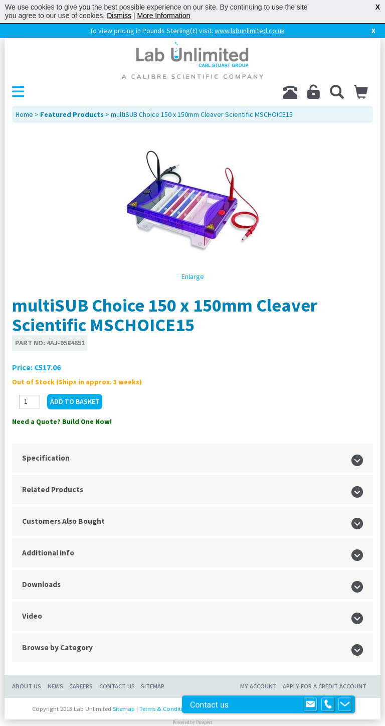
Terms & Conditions (165, 708)
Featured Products (72, 114)
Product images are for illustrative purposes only (275, 708)
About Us (26, 686)
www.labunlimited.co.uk (250, 30)
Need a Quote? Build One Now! (62, 421)
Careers (81, 686)
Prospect (204, 722)
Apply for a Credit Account (324, 686)
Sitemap (152, 686)
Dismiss (119, 16)
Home (24, 114)
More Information (163, 16)
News (55, 686)
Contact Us (117, 686)
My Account (258, 686)
